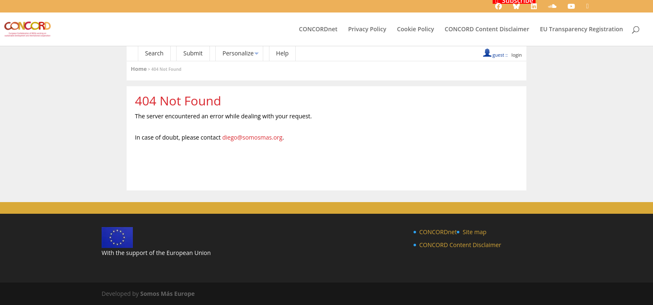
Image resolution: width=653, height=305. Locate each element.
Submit (192, 53)
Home (139, 68)
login (516, 55)
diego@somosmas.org (252, 137)
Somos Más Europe (167, 294)
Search (154, 53)
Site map (474, 232)
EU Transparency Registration (581, 29)
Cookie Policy (415, 29)
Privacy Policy (367, 29)
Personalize (238, 53)
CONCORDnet (318, 29)
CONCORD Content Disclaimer (487, 29)
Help (282, 53)
